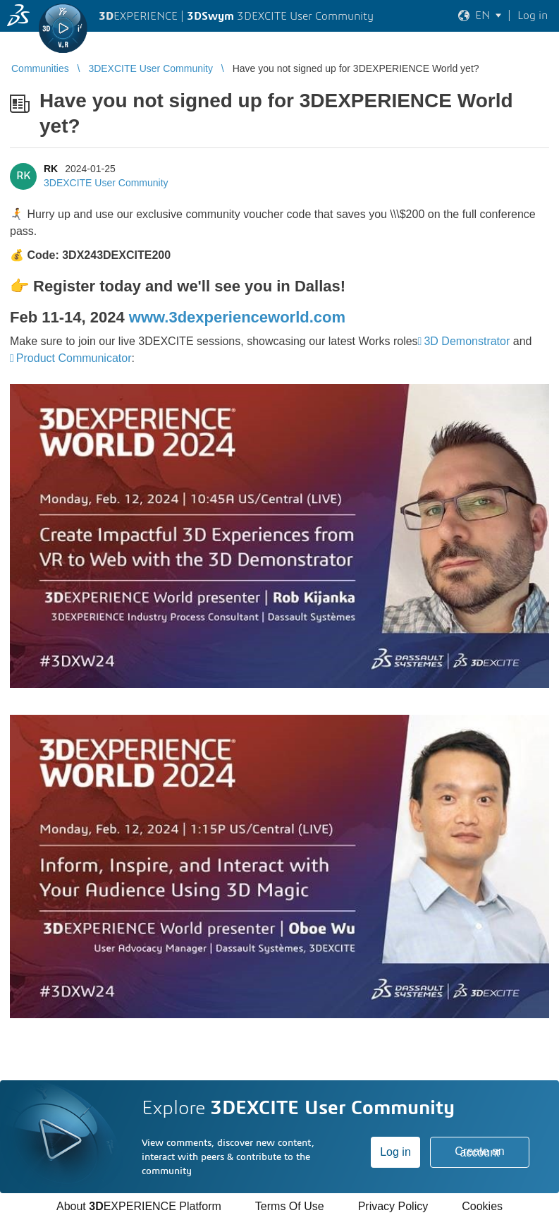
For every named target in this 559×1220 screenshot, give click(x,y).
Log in (395, 1152)
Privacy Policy (393, 1206)
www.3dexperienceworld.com (237, 317)
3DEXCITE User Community (106, 182)
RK (51, 168)
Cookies (482, 1206)
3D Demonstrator (467, 341)
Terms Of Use (289, 1206)
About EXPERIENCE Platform (138, 1206)
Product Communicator (74, 358)
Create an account (479, 1152)
